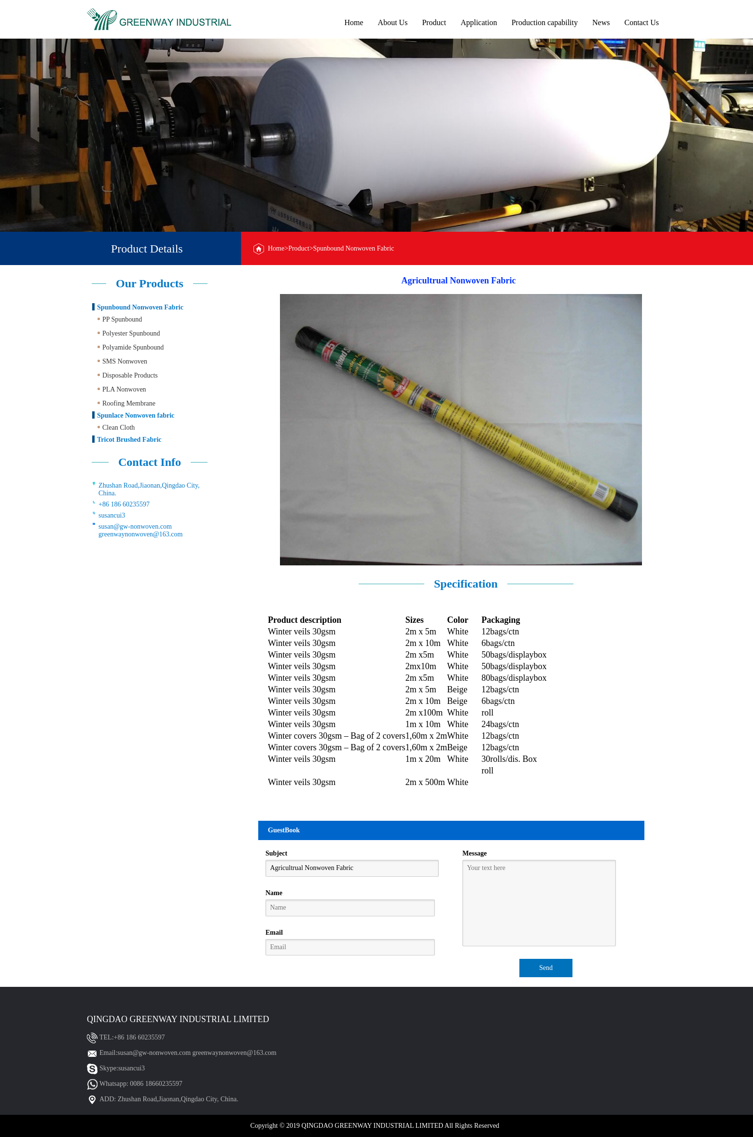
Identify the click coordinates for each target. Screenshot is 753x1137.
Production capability (545, 22)
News (601, 22)
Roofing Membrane (128, 403)
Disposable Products (130, 375)
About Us (393, 22)
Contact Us (641, 22)
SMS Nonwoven (124, 361)
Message (474, 853)
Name (273, 893)
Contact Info (149, 462)
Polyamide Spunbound (133, 347)
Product (434, 22)
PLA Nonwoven (124, 389)
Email (274, 932)
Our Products (149, 283)
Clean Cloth (118, 427)
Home (353, 22)
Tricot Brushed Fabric (129, 439)
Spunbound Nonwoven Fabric (140, 307)
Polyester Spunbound (131, 333)
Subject (276, 853)
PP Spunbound (122, 319)
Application (478, 22)
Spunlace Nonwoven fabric (135, 415)
